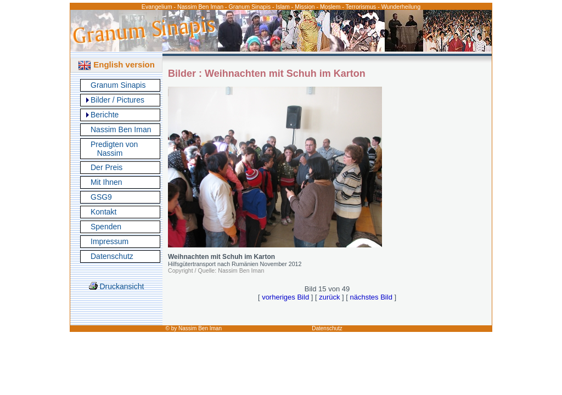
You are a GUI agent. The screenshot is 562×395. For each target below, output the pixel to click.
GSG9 (101, 197)
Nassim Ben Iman (121, 129)
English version (116, 64)
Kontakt (103, 211)
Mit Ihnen (106, 182)
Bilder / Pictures (117, 99)
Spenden (106, 226)
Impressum (109, 241)
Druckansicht (116, 286)
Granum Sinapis (118, 85)
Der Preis (106, 167)
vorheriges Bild (285, 297)
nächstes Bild (371, 297)
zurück (329, 297)
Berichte (105, 114)
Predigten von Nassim (114, 148)
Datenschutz (112, 256)
